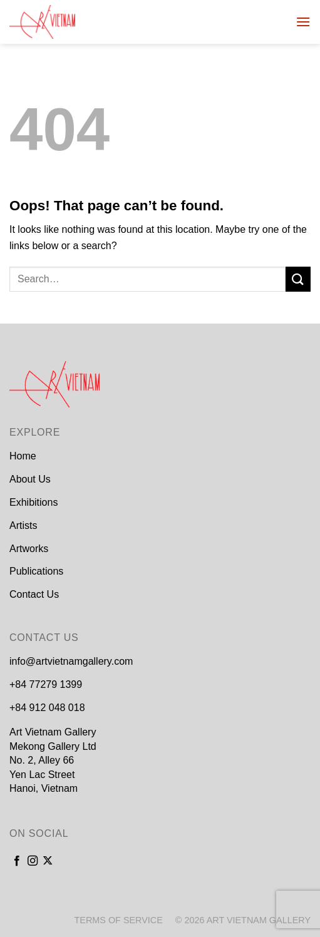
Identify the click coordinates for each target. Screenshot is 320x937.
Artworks (28, 548)
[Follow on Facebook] (17, 861)
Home (22, 456)
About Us (30, 479)
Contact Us (34, 594)
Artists (23, 525)
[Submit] (298, 279)
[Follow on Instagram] (33, 861)
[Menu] (303, 21)
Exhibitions (33, 502)
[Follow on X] (48, 861)
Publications (36, 571)
